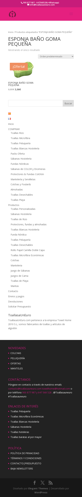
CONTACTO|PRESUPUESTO (25, 463)
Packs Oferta (18, 153)
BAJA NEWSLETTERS (21, 468)
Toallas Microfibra (20, 138)
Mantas (15, 286)
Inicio (10, 32)
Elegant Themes (38, 488)
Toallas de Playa (19, 280)
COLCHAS (15, 353)
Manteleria (16, 265)
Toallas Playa (18, 199)
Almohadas (17, 189)
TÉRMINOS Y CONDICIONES (25, 458)
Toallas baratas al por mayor (26, 437)
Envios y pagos (16, 296)
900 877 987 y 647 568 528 (36, 392)
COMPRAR (14, 129)
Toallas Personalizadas (23, 208)
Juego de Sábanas (20, 270)
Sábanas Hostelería (21, 158)
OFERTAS (15, 363)
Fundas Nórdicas (20, 163)
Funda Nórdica (18, 234)
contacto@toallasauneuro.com (24, 388)
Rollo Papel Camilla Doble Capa (28, 250)
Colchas (15, 260)
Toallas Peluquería (20, 143)
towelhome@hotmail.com (56, 388)
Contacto (13, 291)
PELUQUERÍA (17, 358)
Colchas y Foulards (21, 184)
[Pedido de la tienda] (56, 56)
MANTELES (16, 368)
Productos (13, 205)
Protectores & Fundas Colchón (27, 174)
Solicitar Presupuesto (19, 306)
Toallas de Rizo (19, 219)
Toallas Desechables (22, 194)
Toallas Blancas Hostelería (25, 148)
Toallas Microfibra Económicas (27, 255)
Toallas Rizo (17, 133)
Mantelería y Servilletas (23, 179)
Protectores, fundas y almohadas (29, 224)
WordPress (40, 492)
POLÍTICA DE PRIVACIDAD (24, 453)
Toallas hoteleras (19, 432)
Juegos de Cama (19, 275)
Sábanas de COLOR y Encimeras (28, 169)
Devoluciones (15, 301)
